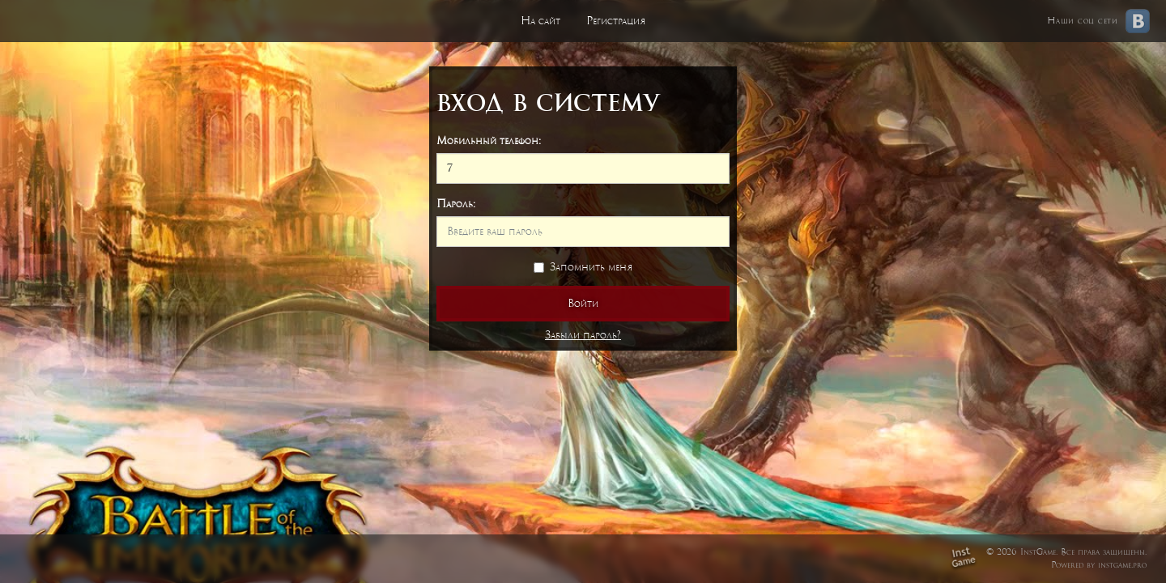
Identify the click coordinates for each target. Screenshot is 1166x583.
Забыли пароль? (583, 335)
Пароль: (455, 204)
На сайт (540, 21)
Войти (583, 303)
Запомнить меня (583, 267)
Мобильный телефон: (488, 140)
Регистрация (615, 21)
